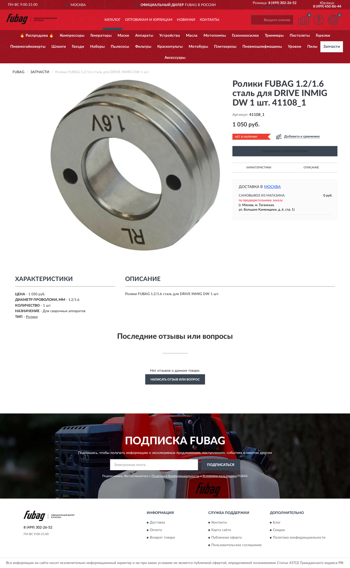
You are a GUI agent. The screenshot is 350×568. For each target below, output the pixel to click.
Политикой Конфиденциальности (175, 476)
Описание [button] (311, 167)
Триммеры (274, 35)
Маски (123, 35)
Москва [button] (272, 187)
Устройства (169, 35)
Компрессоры (72, 35)
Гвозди (78, 47)
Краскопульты (170, 47)
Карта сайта (221, 530)
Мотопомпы (215, 35)
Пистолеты (300, 35)
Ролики (32, 317)
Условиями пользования (220, 476)
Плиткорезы (225, 47)
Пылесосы (120, 47)
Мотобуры (198, 47)
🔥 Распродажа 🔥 (37, 35)
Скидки (279, 530)
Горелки (323, 35)
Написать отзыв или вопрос (175, 379)
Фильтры (143, 47)
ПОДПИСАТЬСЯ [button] (220, 465)
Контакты (209, 20)
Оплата (156, 530)
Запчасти (331, 47)
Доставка (157, 522)
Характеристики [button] (258, 167)
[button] (275, 6)
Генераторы (101, 35)
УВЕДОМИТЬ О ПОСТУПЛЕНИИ (285, 151)
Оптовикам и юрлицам (148, 20)
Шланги (59, 47)
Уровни (294, 47)
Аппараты (144, 35)
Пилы (312, 47)
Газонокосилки (245, 35)
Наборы (97, 47)
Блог (277, 522)
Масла (191, 35)
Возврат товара (162, 537)
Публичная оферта (226, 537)
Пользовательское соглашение (236, 545)
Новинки (186, 20)
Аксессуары (175, 58)
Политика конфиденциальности (299, 537)
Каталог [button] (113, 20)
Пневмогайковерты (27, 47)
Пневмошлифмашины (262, 47)
